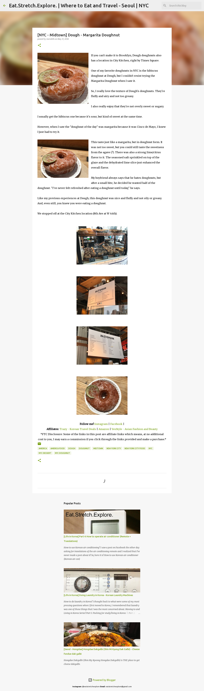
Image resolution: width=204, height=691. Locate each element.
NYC (150, 448)
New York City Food (135, 448)
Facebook (116, 424)
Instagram (101, 424)
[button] (39, 45)
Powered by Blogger (102, 680)
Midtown (98, 448)
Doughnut (84, 448)
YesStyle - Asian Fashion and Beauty (135, 429)
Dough (71, 448)
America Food (58, 448)
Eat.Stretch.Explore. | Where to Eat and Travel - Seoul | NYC (79, 5)
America (43, 448)
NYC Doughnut (62, 453)
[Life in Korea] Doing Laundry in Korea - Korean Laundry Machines (98, 595)
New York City (114, 448)
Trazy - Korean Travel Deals (78, 429)
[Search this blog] (184, 5)
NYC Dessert (45, 453)
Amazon (104, 429)
